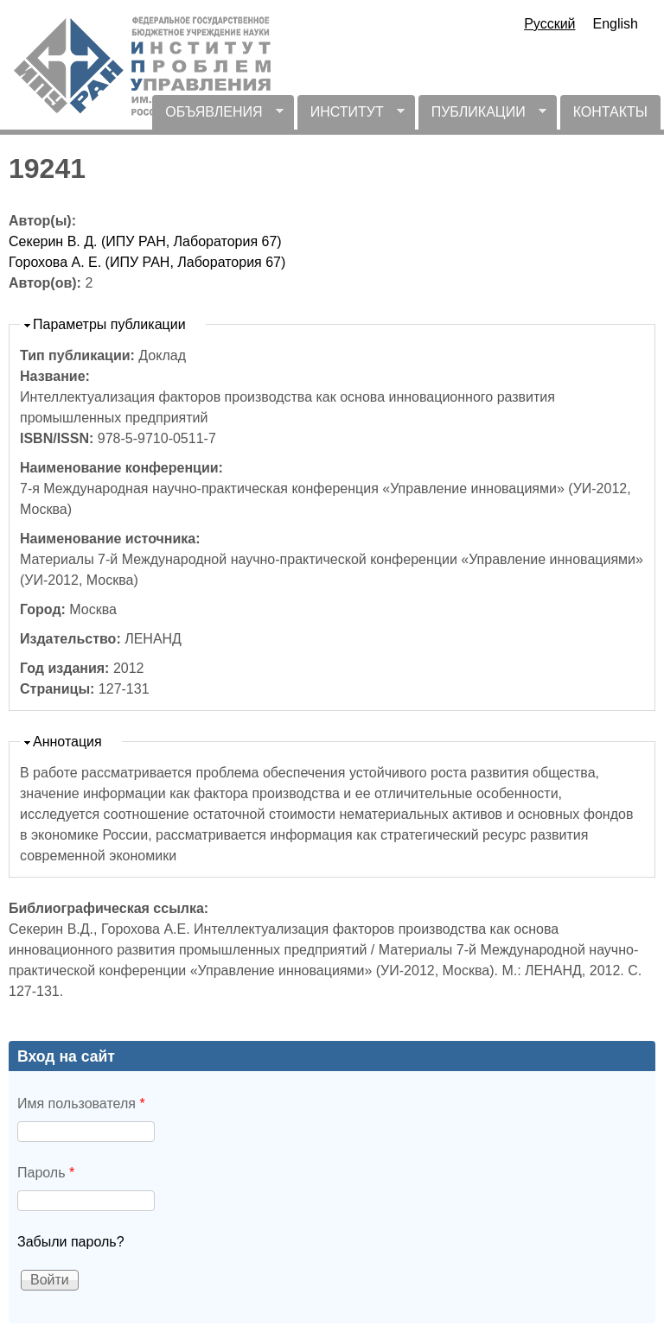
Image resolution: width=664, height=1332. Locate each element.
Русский (549, 23)
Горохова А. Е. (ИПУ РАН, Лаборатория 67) (147, 262)
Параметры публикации (109, 324)
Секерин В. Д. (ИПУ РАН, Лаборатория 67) (145, 241)
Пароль (45, 1172)
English (615, 23)
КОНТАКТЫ (610, 112)
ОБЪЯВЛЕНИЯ (217, 117)
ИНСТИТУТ (351, 117)
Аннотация (67, 741)
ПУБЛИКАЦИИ (482, 117)
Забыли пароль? (70, 1241)
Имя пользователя (81, 1103)
